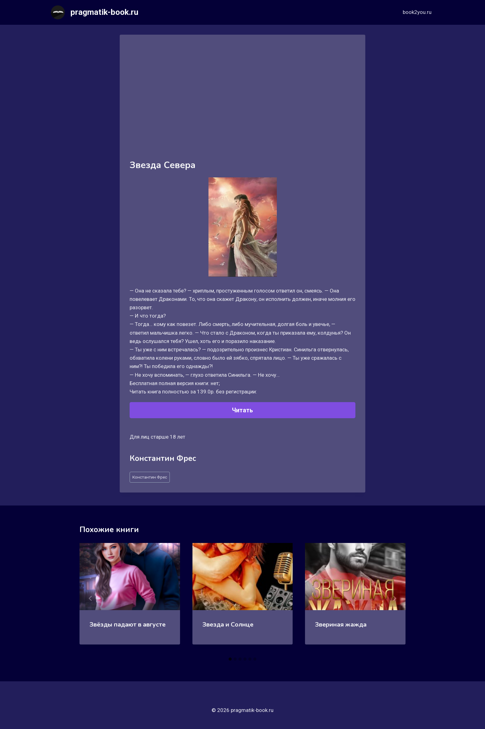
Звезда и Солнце (227, 624)
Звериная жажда (341, 624)
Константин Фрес (149, 477)
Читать (242, 410)
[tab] (230, 659)
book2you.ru (417, 12)
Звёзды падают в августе (127, 624)
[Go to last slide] (90, 598)
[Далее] (394, 598)
